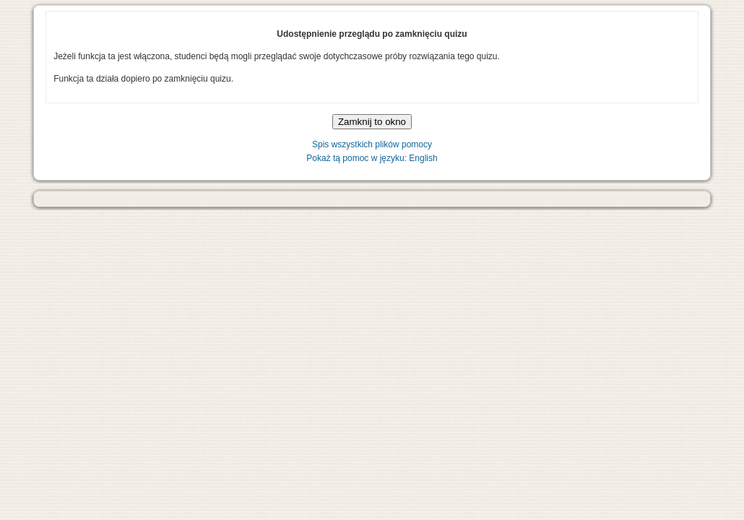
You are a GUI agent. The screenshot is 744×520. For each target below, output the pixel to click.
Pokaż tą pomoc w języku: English (371, 158)
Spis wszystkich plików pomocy (372, 144)
